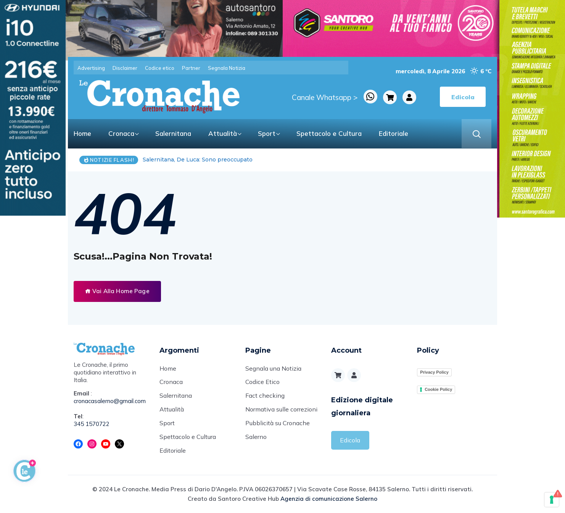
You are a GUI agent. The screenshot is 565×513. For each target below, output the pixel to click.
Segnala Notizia (226, 68)
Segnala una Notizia (273, 369)
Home (82, 133)
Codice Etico (262, 382)
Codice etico (159, 68)
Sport (266, 133)
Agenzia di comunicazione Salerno (328, 499)
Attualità (222, 133)
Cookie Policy (438, 389)
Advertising (91, 68)
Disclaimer (125, 68)
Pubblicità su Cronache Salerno (277, 430)
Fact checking (265, 396)
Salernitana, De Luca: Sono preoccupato (198, 159)
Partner (191, 68)
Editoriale (393, 133)
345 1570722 (91, 424)
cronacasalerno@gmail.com (110, 401)
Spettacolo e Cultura (329, 133)
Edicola (350, 440)
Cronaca (121, 133)
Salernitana (173, 133)
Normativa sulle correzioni (281, 410)
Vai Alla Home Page (117, 291)
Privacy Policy (434, 372)
